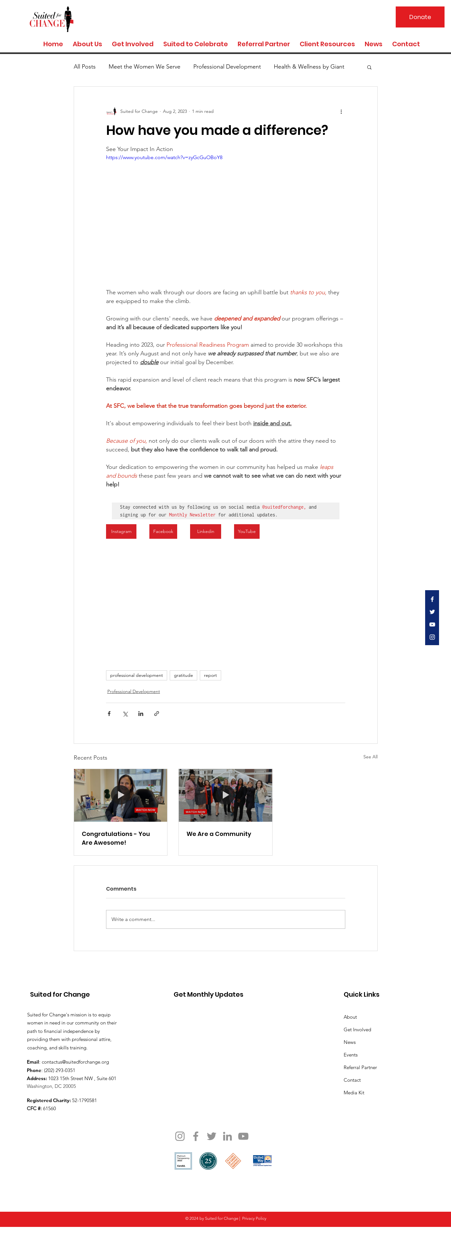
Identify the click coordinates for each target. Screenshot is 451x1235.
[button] (369, 67)
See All (370, 757)
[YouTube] (243, 1136)
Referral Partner (360, 1067)
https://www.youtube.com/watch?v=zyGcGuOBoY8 (164, 157)
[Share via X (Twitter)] (125, 713)
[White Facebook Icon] (432, 599)
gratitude (183, 675)
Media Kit (354, 1092)
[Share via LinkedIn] (141, 713)
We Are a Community (219, 834)
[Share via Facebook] (109, 713)
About (350, 1017)
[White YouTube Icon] (432, 624)
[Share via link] (157, 713)
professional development (136, 675)
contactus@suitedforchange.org (75, 1062)
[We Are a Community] (225, 795)
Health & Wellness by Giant (309, 66)
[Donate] (420, 16)
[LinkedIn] (227, 1136)
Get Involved (357, 1029)
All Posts (85, 66)
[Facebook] (195, 1136)
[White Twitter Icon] (432, 611)
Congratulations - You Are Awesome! (116, 838)
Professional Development (227, 66)
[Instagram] (180, 1136)
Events (351, 1055)
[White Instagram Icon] (432, 637)
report (210, 675)
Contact (352, 1080)
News (350, 1042)
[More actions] (341, 111)
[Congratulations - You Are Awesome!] (120, 795)
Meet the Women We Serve (144, 66)
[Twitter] (211, 1136)
